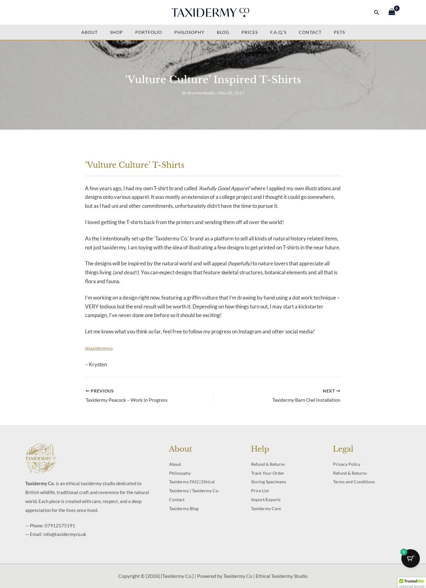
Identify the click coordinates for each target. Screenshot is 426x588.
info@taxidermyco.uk (64, 534)
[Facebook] (32, 12)
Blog (223, 32)
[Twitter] (43, 12)
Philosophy (189, 32)
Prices (249, 32)
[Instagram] (54, 12)
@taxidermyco (99, 348)
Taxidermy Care (266, 508)
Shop (116, 32)
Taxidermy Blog (183, 508)
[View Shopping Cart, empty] (392, 12)
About (89, 32)
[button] (376, 12)
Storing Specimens (268, 481)
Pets (339, 32)
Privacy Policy (346, 464)
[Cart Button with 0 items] (410, 558)
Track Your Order (267, 473)
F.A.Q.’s (278, 32)
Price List (260, 490)
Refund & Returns (268, 464)
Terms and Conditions (354, 481)
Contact (310, 32)
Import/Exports (266, 499)
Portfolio (148, 32)
